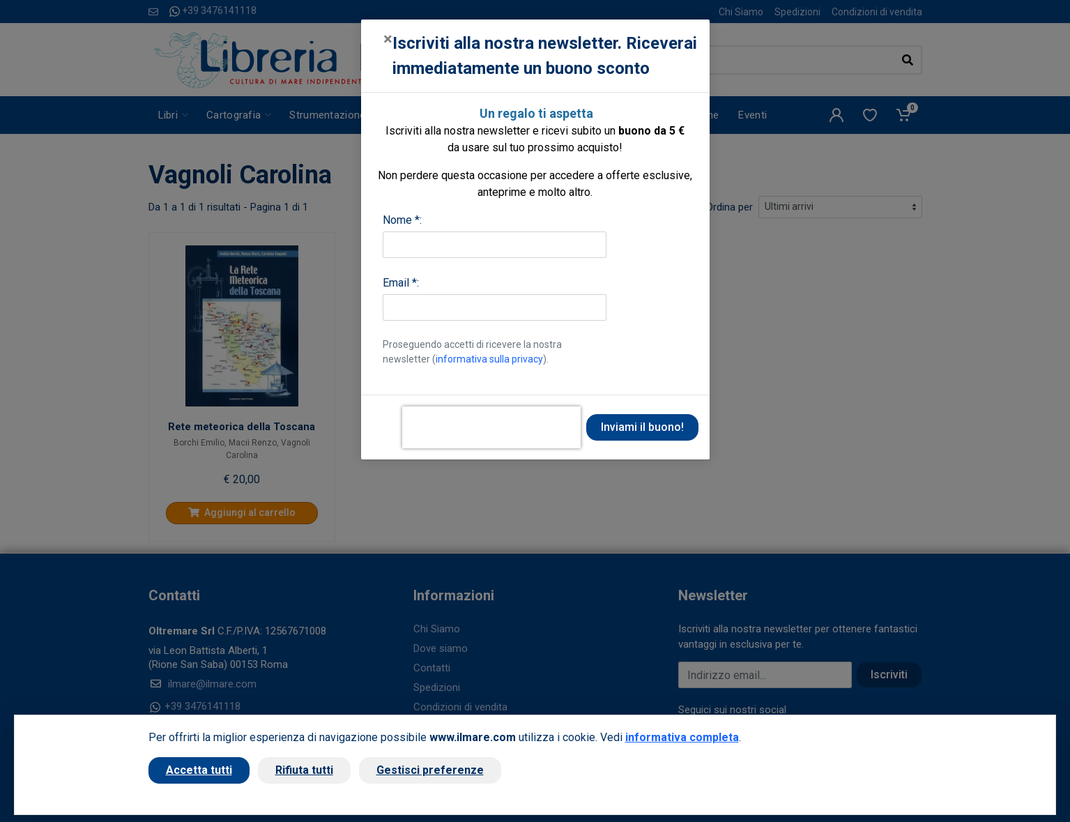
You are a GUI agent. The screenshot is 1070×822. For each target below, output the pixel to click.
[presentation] (491, 427)
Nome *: (402, 220)
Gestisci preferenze (430, 770)
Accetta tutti (199, 770)
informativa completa (682, 737)
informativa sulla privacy (489, 359)
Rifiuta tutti (304, 770)
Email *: (401, 282)
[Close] (388, 39)
